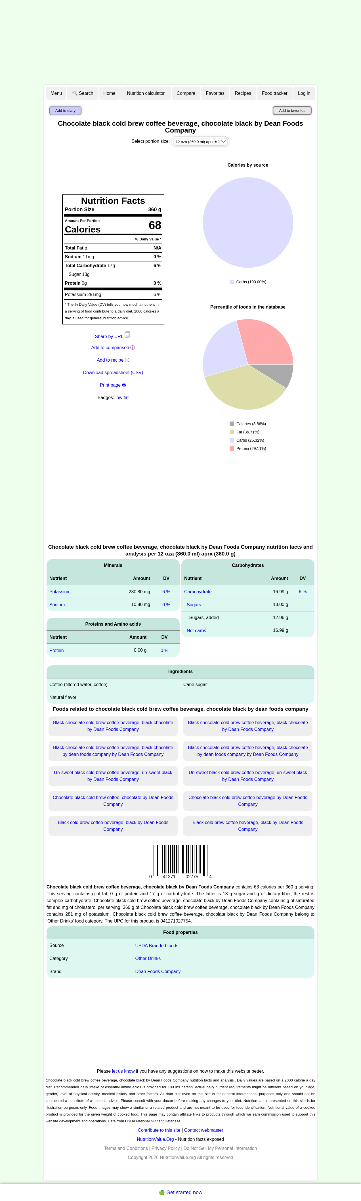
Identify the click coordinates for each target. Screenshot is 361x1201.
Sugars (194, 604)
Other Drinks (148, 958)
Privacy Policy (166, 1148)
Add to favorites (292, 110)
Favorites (215, 93)
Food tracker (274, 93)
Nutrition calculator (146, 93)
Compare (186, 93)
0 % (166, 604)
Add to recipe (110, 360)
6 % (166, 591)
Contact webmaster (203, 1130)
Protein (56, 650)
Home (109, 93)
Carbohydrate (198, 591)
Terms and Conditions (126, 1148)
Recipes (243, 93)
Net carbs (196, 630)
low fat (122, 397)
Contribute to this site (159, 1130)
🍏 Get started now (180, 1192)
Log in (304, 93)
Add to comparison (110, 347)
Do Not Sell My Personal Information (220, 1148)
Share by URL (113, 336)
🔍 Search (82, 93)
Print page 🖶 (113, 385)
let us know (123, 1071)
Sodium (57, 604)
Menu (56, 93)
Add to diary (65, 110)
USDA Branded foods (156, 945)
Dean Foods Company (157, 971)
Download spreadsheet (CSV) (113, 372)
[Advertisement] (180, 42)
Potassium (60, 591)
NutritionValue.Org (155, 1139)
